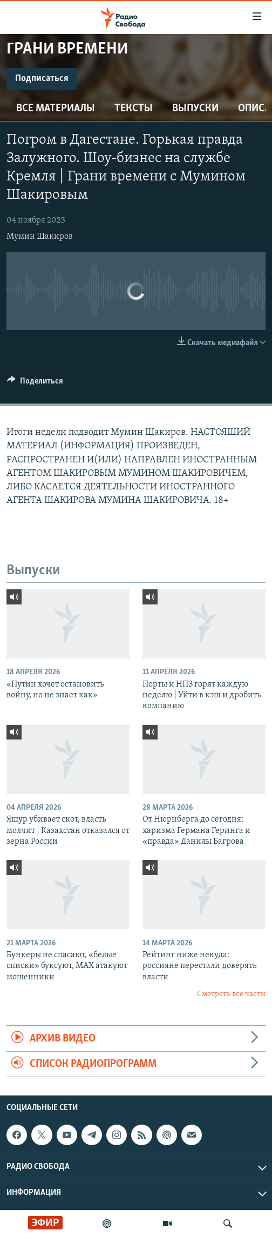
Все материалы (55, 108)
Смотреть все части (231, 994)
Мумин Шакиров (39, 236)
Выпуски (195, 108)
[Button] (35, 383)
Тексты (133, 108)
